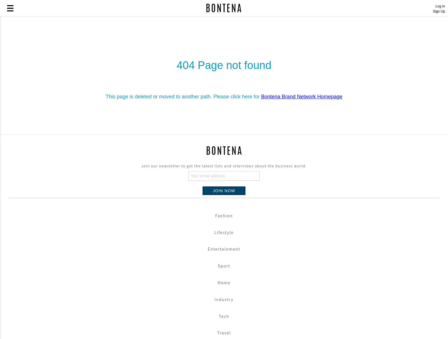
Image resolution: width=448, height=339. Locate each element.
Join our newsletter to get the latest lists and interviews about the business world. (224, 165)
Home (223, 282)
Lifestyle (224, 232)
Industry (224, 299)
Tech (224, 316)
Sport (224, 266)
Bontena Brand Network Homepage (301, 97)
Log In (440, 6)
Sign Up (439, 11)
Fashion (224, 215)
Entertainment (224, 249)
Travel (224, 333)
